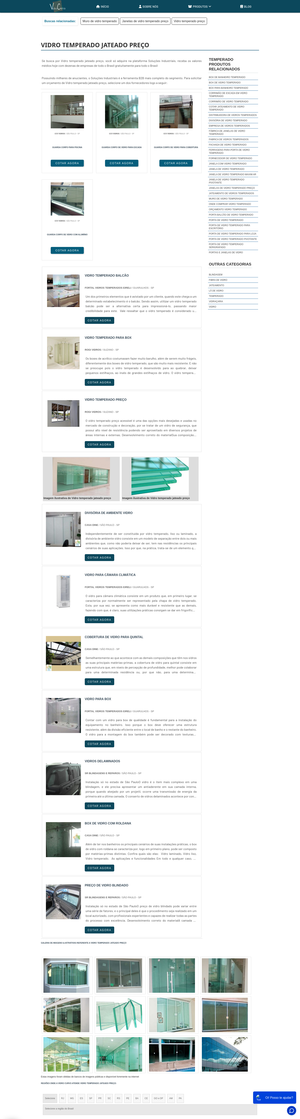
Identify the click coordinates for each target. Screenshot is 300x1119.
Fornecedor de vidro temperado (230, 158)
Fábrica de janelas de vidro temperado (227, 132)
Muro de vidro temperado (100, 21)
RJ (62, 1011)
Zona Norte (72, 1048)
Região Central (52, 1048)
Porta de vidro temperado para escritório (229, 227)
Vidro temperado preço (189, 21)
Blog (245, 6)
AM (171, 1011)
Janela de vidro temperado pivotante (226, 181)
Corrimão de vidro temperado (228, 101)
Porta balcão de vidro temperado (231, 214)
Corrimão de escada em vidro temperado (228, 95)
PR (100, 1011)
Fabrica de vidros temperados (229, 139)
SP (90, 1011)
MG (72, 1011)
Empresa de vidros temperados (229, 126)
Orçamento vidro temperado (228, 209)
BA (137, 1011)
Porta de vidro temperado (226, 220)
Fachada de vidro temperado (227, 144)
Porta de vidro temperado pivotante (233, 239)
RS (118, 1011)
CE (146, 1011)
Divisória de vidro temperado (228, 120)
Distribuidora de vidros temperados (233, 115)
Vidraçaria (216, 301)
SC (109, 1011)
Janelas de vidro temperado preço (145, 21)
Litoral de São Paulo (170, 1048)
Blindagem (216, 274)
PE (127, 1011)
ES (81, 1011)
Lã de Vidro (216, 290)
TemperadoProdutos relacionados (224, 64)
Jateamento (216, 285)
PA (180, 1011)
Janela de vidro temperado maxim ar (232, 174)
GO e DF (158, 1011)
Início (102, 6)
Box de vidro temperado (225, 82)
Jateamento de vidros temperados (231, 193)
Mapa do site (248, 1088)
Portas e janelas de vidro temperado (226, 254)
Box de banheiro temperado (227, 77)
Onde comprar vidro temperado (230, 204)
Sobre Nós (148, 6)
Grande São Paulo (144, 1048)
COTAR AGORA (61, 163)
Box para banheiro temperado (228, 88)
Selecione (50, 1011)
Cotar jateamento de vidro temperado (226, 108)
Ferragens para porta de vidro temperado (229, 151)
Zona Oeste (90, 1048)
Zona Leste (123, 1048)
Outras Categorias (230, 264)
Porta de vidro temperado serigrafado (226, 246)
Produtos (199, 6)
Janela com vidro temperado (227, 163)
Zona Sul (106, 1048)
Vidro (212, 306)
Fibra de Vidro (218, 280)
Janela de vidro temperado (226, 169)
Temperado (216, 296)
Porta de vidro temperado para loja (232, 233)
